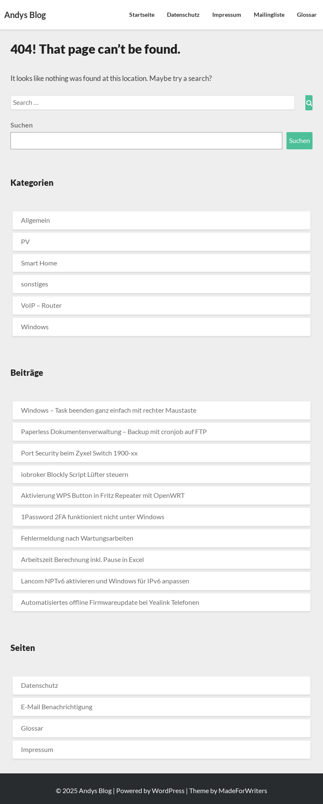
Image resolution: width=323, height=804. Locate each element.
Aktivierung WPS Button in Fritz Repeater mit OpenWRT (103, 495)
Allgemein (35, 220)
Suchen (21, 125)
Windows (35, 326)
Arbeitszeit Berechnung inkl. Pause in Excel (82, 559)
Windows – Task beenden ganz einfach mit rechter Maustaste (108, 410)
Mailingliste (269, 14)
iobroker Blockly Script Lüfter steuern (74, 474)
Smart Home (39, 263)
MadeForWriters (243, 790)
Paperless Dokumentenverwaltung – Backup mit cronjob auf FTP (114, 431)
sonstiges (34, 284)
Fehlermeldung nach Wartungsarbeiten (77, 538)
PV (25, 241)
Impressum (226, 14)
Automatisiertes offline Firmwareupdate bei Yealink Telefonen (110, 602)
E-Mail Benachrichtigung (56, 706)
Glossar (307, 14)
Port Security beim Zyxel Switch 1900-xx (79, 453)
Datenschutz (183, 14)
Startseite (141, 14)
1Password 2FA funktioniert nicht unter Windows (92, 516)
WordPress (168, 790)
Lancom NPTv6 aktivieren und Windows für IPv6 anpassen (105, 581)
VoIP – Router (41, 305)
